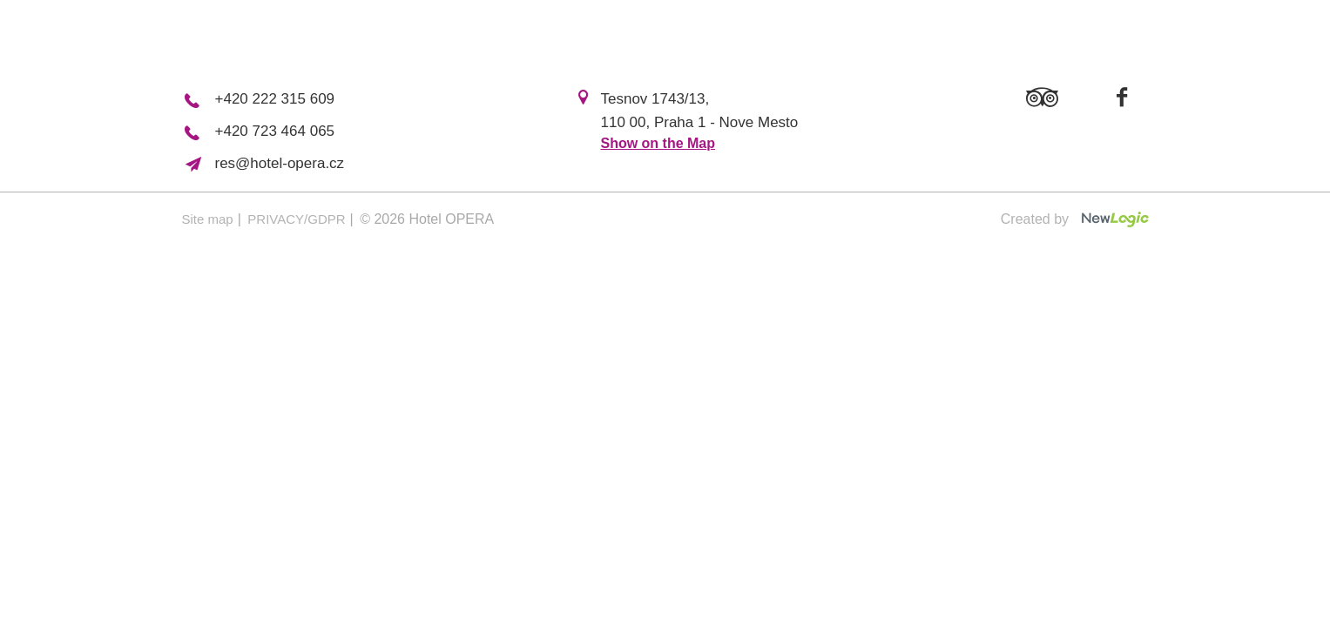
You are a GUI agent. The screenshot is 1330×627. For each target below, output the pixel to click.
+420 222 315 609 (275, 99)
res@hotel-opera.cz (280, 163)
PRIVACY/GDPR (296, 219)
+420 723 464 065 (275, 131)
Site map (207, 219)
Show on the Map (657, 143)
